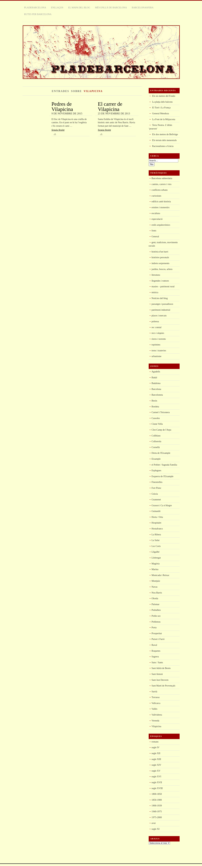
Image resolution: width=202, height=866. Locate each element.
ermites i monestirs (161, 207)
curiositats (156, 195)
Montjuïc (156, 581)
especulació (157, 219)
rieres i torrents (159, 339)
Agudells (156, 371)
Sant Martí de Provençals (163, 685)
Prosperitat (157, 633)
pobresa (155, 321)
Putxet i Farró (158, 639)
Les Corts (156, 546)
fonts (154, 230)
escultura (156, 213)
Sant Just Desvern (160, 680)
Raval (154, 645)
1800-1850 (157, 794)
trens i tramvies (159, 350)
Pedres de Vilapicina (62, 106)
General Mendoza (160, 113)
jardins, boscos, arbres (162, 269)
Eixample (156, 459)
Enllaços (57, 7)
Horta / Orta (157, 517)
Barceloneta (157, 394)
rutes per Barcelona (38, 14)
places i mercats (159, 315)
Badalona (156, 383)
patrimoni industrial (161, 309)
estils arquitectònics (161, 225)
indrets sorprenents (160, 263)
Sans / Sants (157, 662)
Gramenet (156, 499)
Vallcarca (156, 703)
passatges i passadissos (162, 304)
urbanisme (156, 356)
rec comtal (156, 327)
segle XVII (157, 782)
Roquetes (156, 651)
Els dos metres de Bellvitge (165, 134)
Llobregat (156, 557)
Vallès (154, 709)
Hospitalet (156, 522)
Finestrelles (157, 482)
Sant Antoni (157, 674)
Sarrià (154, 691)
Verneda (155, 720)
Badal (154, 377)
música (155, 292)
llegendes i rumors (160, 280)
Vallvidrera (157, 714)
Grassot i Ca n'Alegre (162, 505)
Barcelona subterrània (162, 178)
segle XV (156, 770)
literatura (156, 275)
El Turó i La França (161, 107)
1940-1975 (157, 811)
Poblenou (156, 621)
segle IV (155, 747)
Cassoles (156, 418)
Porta (154, 627)
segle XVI (156, 776)
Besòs (154, 400)
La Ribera (156, 534)
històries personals (160, 257)
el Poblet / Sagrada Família (164, 464)
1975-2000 (157, 817)
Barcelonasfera (143, 7)
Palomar (155, 604)
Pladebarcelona (35, 7)
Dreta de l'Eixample (161, 453)
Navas (155, 586)
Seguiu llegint (71, 132)
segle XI (155, 829)
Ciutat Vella (157, 424)
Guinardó (156, 511)
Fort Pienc (156, 488)
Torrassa (156, 697)
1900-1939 (157, 805)
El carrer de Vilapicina (110, 106)
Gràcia (155, 493)
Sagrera (155, 656)
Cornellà (156, 447)
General (155, 236)
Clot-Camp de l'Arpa (161, 429)
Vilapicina (156, 726)
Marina (155, 569)
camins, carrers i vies (161, 184)
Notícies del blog (160, 298)
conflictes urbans (160, 190)
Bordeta (155, 406)
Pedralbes (156, 610)
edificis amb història (161, 201)
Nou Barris (157, 592)
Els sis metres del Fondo (163, 96)
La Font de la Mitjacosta (163, 119)
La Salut (155, 540)
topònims (156, 344)
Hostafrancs (157, 528)
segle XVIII (157, 788)
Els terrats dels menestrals (164, 140)
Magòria (156, 563)
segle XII (156, 753)
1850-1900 (157, 800)
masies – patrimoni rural (163, 286)
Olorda (155, 598)
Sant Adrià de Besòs (161, 668)
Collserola (156, 441)
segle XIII (156, 759)
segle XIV (156, 765)
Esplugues (156, 470)
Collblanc (156, 435)
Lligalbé (155, 551)
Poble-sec (156, 616)
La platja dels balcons (162, 101)
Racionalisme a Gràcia (162, 146)
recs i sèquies (158, 333)
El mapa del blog (79, 7)
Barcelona (156, 389)
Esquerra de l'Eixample (163, 476)
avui (154, 823)
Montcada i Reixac (160, 575)
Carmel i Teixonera (161, 412)
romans (155, 741)
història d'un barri (160, 251)
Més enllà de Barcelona (111, 7)
